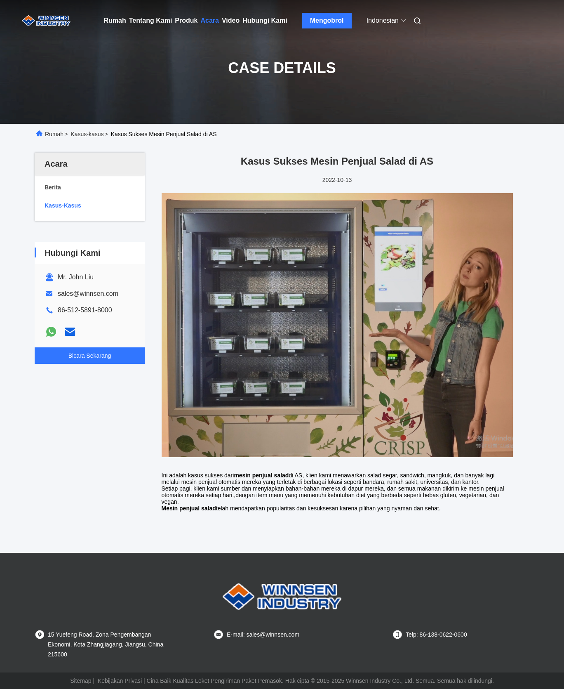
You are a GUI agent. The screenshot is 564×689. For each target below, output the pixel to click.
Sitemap (80, 680)
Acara (209, 20)
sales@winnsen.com (88, 293)
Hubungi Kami (264, 20)
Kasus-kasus (86, 134)
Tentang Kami (150, 20)
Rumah (115, 20)
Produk (186, 20)
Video (231, 20)
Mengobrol (327, 20)
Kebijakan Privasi (120, 680)
